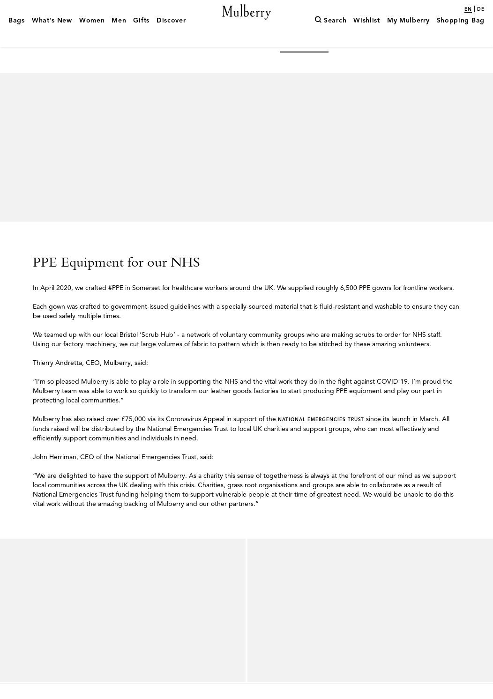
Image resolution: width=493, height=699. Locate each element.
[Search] (330, 34)
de (481, 9)
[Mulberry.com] (247, 22)
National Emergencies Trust (321, 435)
